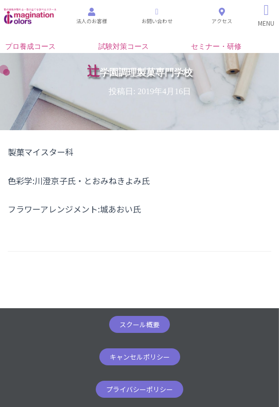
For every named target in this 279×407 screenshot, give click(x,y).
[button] (139, 324)
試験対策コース (123, 46)
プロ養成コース (30, 46)
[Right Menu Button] (266, 15)
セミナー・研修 (216, 46)
